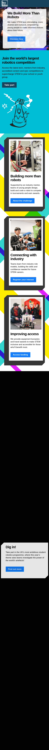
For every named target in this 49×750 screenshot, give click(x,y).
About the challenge (22, 201)
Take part (9, 85)
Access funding (20, 355)
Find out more (15, 569)
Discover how (16, 39)
